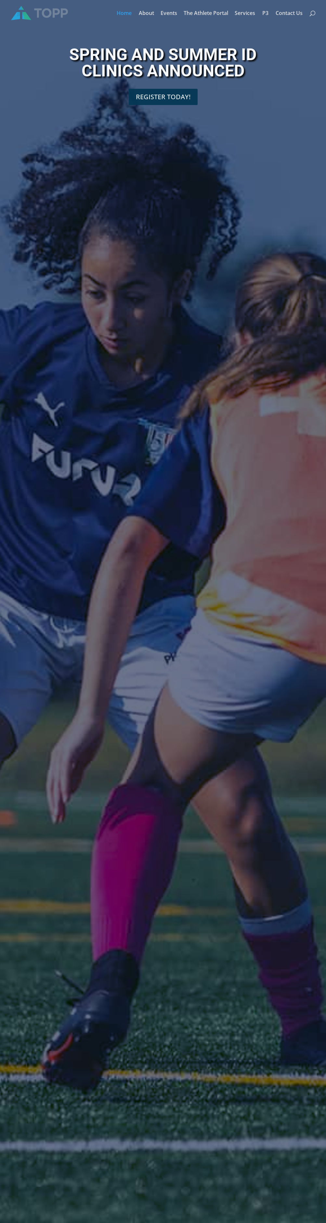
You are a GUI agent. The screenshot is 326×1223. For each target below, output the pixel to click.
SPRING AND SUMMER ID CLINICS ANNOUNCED (163, 66)
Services (245, 14)
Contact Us (289, 14)
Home (124, 14)
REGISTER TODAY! (163, 100)
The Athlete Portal (206, 14)
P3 (265, 14)
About (146, 14)
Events (169, 14)
